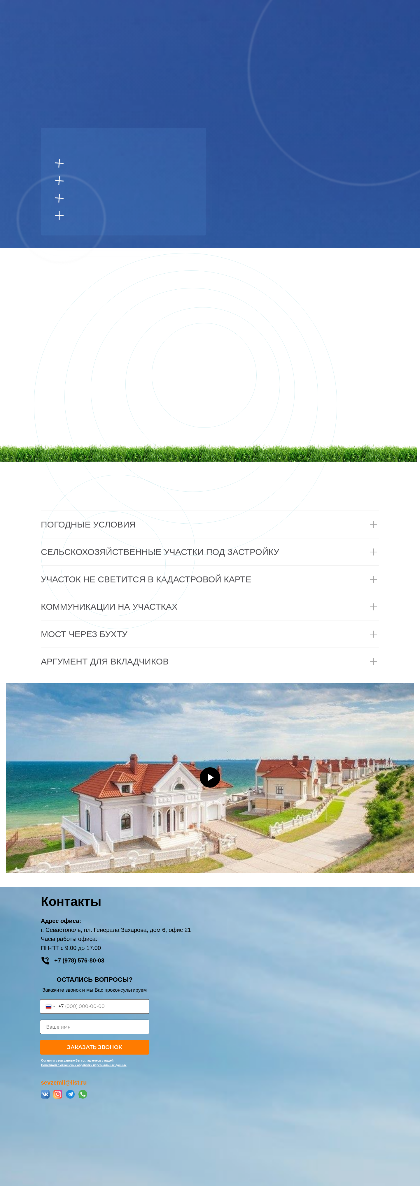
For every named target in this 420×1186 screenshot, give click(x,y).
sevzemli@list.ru (64, 1082)
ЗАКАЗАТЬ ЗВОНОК (94, 1047)
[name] (94, 1027)
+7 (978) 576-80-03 (79, 960)
